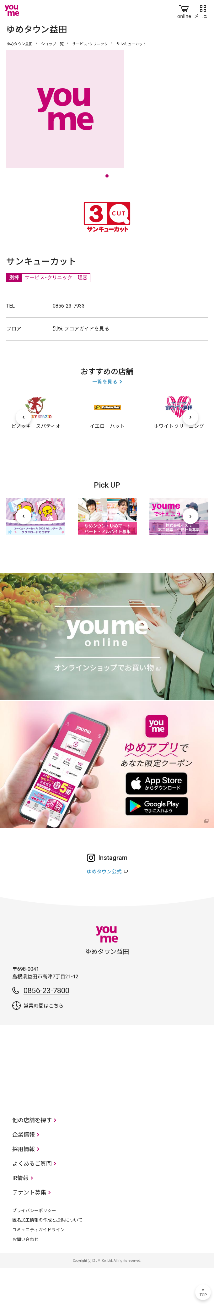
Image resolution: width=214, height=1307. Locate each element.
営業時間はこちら (44, 1045)
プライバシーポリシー (34, 1249)
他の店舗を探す (32, 1159)
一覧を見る (104, 421)
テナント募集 (29, 1231)
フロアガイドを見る (86, 368)
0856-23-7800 (46, 1029)
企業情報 (23, 1174)
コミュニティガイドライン (38, 1268)
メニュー (203, 10)
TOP (203, 1292)
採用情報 (23, 1188)
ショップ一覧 (52, 44)
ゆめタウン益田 (19, 44)
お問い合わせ (25, 1278)
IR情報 (20, 1217)
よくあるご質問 (32, 1203)
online (184, 10)
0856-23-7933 (69, 345)
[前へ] (23, 456)
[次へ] (190, 456)
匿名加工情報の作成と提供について (47, 1259)
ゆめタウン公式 (104, 911)
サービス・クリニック (90, 44)
